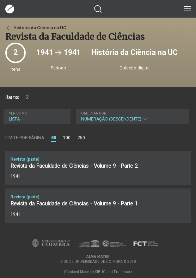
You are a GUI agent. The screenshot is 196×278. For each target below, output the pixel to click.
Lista (36, 116)
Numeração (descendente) (131, 116)
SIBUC (100, 272)
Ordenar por (93, 113)
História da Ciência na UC (35, 27)
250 (81, 137)
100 (67, 137)
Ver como (18, 113)
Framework (123, 272)
